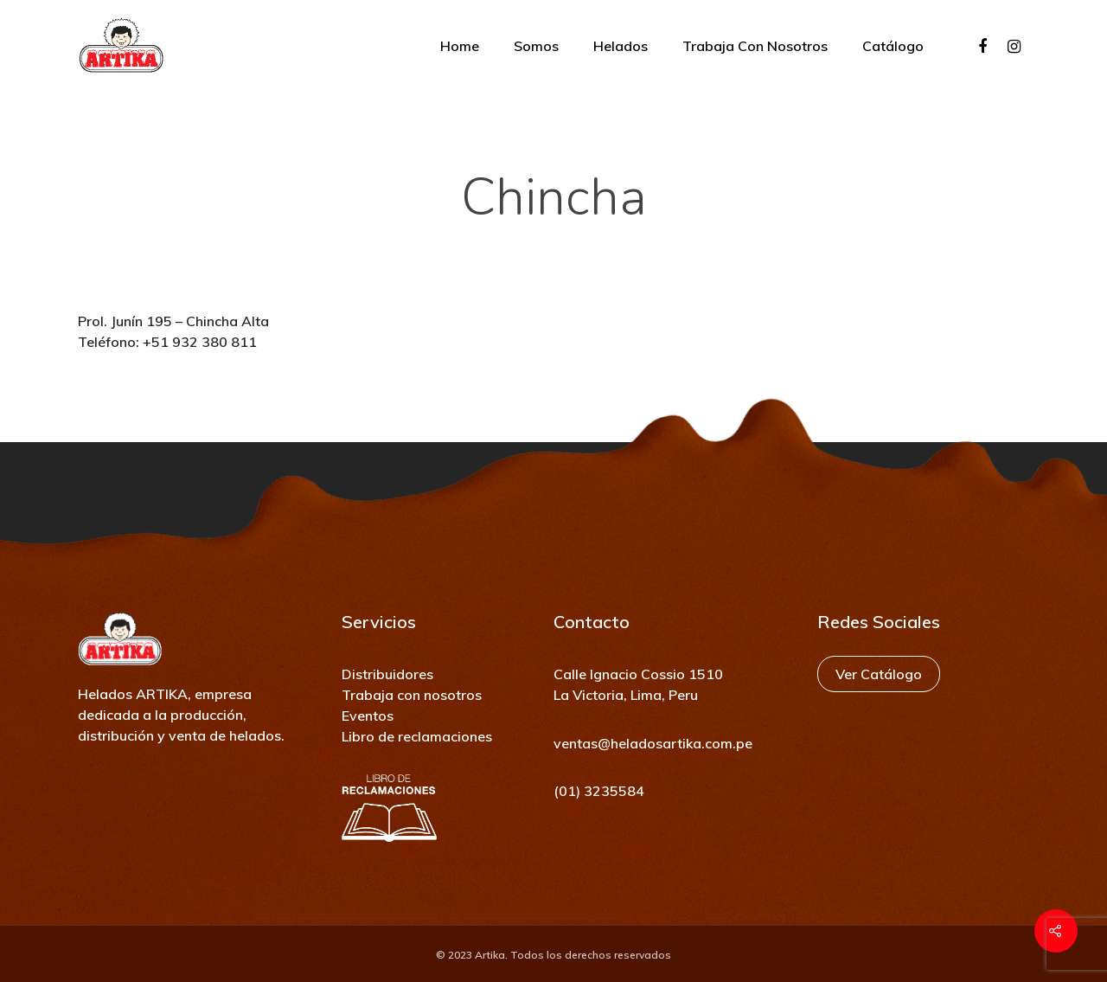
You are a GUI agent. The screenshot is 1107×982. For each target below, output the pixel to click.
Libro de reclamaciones (417, 736)
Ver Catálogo (878, 674)
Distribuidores (387, 674)
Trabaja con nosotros (755, 46)
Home (459, 46)
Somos (536, 46)
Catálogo (893, 46)
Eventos (368, 715)
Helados (620, 46)
